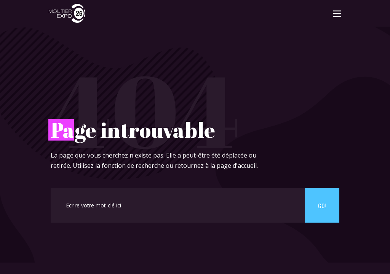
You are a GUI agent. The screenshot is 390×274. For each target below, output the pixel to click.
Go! (322, 205)
